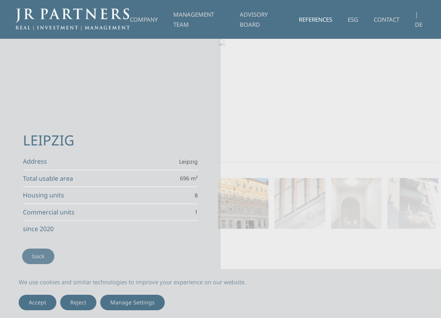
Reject (78, 302)
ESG (353, 19)
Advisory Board (254, 19)
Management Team (193, 19)
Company (144, 19)
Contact (386, 19)
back (37, 256)
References (315, 19)
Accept (37, 302)
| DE (418, 19)
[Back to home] (73, 19)
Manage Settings (132, 302)
